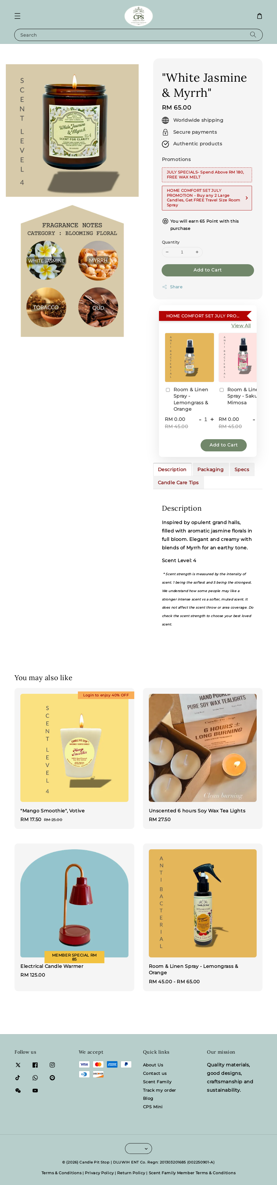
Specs (242, 469)
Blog (148, 1098)
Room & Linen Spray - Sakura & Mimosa (243, 396)
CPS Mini (153, 1106)
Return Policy (131, 1172)
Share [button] (172, 287)
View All (241, 325)
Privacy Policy (99, 1172)
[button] (17, 16)
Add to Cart (208, 270)
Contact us (155, 1073)
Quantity (171, 242)
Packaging (210, 469)
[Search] (253, 34)
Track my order (159, 1090)
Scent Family (157, 1081)
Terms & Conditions (62, 1172)
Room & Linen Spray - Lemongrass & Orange (186, 399)
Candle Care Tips (178, 482)
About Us (153, 1065)
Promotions (176, 159)
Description (172, 469)
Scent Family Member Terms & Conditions (192, 1172)
